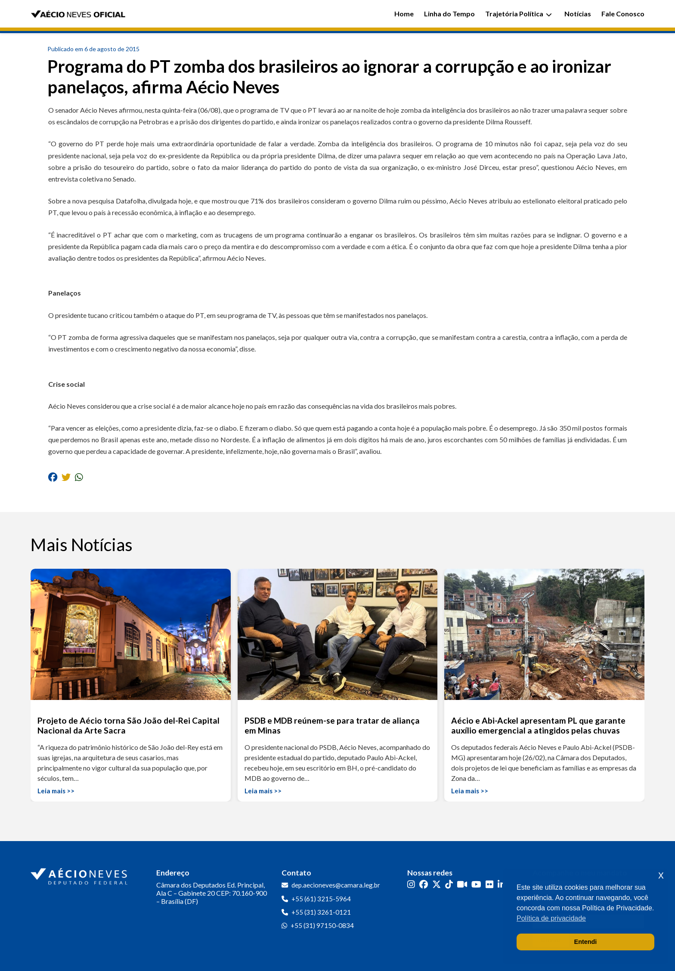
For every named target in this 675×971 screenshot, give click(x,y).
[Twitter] (436, 884)
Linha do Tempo (449, 13)
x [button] (661, 875)
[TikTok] (449, 884)
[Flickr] (489, 884)
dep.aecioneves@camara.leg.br (335, 885)
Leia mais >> (55, 791)
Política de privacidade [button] (551, 918)
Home (404, 13)
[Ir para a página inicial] (80, 874)
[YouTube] (476, 884)
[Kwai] (462, 884)
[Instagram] (411, 884)
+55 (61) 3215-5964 (321, 899)
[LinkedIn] (501, 884)
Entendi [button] (585, 941)
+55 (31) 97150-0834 (322, 925)
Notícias (577, 13)
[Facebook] (423, 884)
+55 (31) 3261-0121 (321, 912)
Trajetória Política (518, 13)
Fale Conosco (622, 13)
